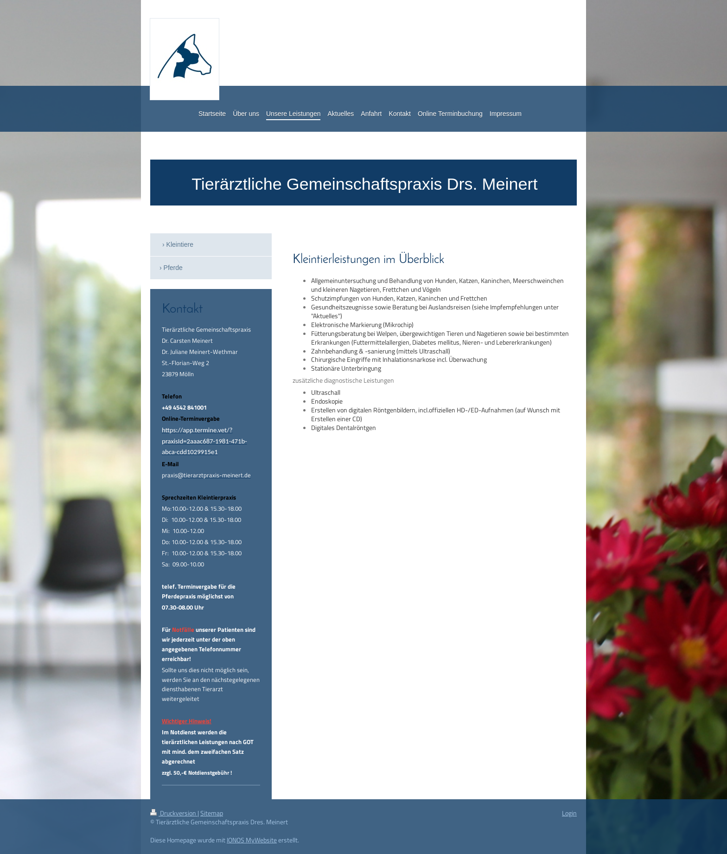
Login (569, 813)
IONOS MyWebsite (252, 840)
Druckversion (174, 813)
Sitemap (211, 813)
